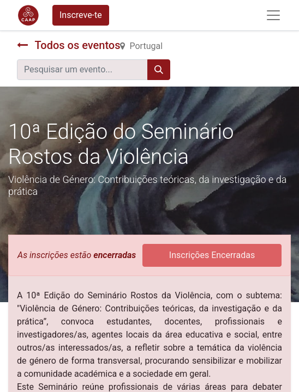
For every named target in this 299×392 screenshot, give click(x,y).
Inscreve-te (80, 15)
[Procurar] (158, 69)
